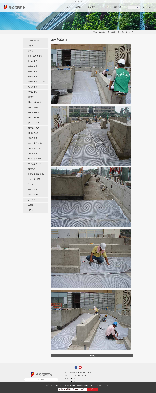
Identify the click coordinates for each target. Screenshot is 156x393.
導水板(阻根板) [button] (34, 195)
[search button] (138, 8)
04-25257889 (74, 378)
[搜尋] (133, 7)
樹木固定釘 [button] (32, 61)
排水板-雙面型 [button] (34, 118)
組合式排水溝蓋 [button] (34, 179)
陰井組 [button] (31, 184)
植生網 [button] (31, 210)
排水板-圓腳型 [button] (34, 107)
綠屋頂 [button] (31, 97)
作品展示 (102, 32)
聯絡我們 (118, 7)
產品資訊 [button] (92, 7)
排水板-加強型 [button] (34, 123)
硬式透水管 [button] (32, 87)
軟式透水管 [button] (32, 92)
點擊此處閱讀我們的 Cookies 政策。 (72, 389)
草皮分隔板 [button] (32, 153)
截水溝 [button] (31, 51)
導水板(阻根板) (114, 32)
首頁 (69, 7)
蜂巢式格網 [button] (32, 189)
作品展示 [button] (105, 7)
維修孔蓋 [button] (31, 169)
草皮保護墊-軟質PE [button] (36, 143)
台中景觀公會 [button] (33, 40)
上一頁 (92, 356)
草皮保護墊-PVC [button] (34, 148)
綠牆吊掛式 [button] (32, 71)
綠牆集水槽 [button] (32, 76)
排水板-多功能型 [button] (34, 102)
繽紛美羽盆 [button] (32, 138)
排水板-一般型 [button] (34, 128)
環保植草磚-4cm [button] (34, 159)
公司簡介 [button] (78, 7)
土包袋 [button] (31, 205)
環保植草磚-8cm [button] (34, 164)
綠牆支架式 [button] (32, 66)
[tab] (35, 40)
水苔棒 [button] (31, 46)
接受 (92, 389)
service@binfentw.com (78, 375)
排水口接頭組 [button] (33, 133)
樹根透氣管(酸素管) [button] (36, 174)
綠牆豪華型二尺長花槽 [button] (37, 82)
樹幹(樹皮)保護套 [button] (35, 56)
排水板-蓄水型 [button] (34, 112)
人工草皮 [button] (31, 200)
